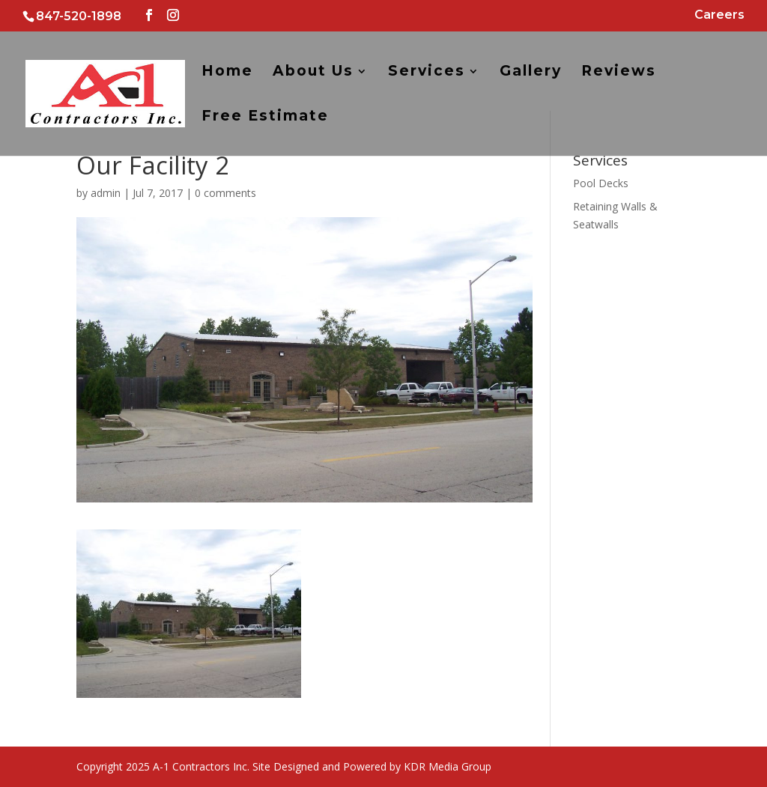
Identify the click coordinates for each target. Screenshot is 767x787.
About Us (313, 72)
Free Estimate (265, 117)
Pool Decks (600, 183)
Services (426, 72)
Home (227, 72)
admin (106, 193)
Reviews (618, 72)
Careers (719, 15)
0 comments (225, 193)
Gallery (531, 72)
